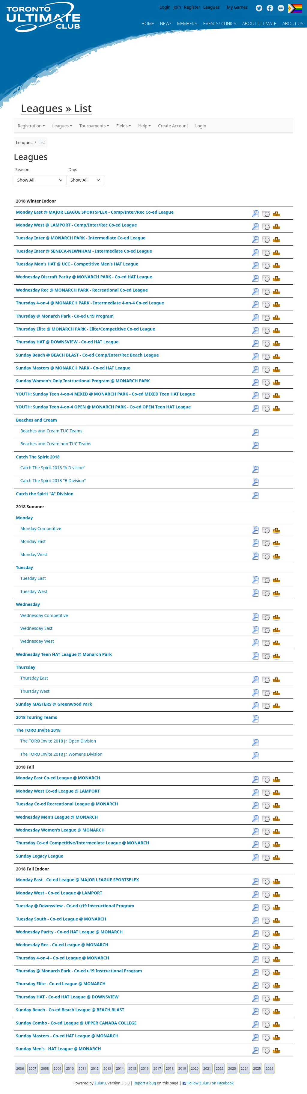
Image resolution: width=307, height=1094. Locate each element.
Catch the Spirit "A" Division (44, 494)
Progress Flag (295, 8)
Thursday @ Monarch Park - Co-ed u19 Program (65, 316)
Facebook (270, 8)
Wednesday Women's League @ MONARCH (60, 830)
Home (148, 23)
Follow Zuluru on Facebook (210, 1083)
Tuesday (24, 567)
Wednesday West (37, 641)
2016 (145, 1068)
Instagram (281, 8)
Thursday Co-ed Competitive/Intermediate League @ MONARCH (82, 843)
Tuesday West (33, 591)
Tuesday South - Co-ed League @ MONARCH (61, 919)
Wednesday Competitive (44, 615)
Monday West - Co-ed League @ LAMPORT (59, 893)
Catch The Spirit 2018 (38, 457)
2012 (95, 1068)
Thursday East (34, 678)
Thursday (25, 667)
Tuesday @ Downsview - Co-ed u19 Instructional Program (75, 906)
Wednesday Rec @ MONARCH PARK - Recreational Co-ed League (82, 290)
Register (192, 7)
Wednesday (28, 604)
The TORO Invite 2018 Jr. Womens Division (61, 754)
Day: (72, 169)
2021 (207, 1068)
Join (177, 7)
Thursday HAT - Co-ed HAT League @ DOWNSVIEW (67, 997)
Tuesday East (33, 578)
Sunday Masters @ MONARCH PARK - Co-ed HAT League (73, 368)
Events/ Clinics (219, 23)
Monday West (33, 554)
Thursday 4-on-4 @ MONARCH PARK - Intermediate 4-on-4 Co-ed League (90, 303)
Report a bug (144, 1083)
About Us (292, 23)
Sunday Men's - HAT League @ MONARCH (58, 1048)
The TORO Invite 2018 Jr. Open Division (58, 741)
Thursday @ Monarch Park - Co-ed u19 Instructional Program (79, 971)
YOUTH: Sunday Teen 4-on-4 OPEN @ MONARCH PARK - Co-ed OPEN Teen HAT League (103, 407)
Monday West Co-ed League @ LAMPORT (58, 791)
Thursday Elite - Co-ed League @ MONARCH (61, 983)
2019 (182, 1068)
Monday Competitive (40, 528)
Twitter (259, 8)
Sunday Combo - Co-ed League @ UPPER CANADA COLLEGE (76, 1023)
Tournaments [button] (92, 126)
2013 (107, 1068)
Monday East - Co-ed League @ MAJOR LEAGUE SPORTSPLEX (77, 879)
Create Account (173, 126)
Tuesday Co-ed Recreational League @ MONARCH (67, 804)
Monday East (33, 541)
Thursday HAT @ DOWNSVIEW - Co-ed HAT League (67, 342)
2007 (33, 1068)
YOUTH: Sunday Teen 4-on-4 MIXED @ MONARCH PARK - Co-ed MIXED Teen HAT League (105, 394)
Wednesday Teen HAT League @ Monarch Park (64, 654)
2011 (82, 1068)
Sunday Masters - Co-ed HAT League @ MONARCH (67, 1036)
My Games (237, 7)
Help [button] (143, 126)
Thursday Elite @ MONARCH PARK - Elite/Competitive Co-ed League (85, 329)
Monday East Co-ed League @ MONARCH (58, 778)
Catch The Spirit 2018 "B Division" (53, 480)
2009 (57, 1068)
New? (165, 23)
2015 (132, 1068)
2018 (170, 1068)
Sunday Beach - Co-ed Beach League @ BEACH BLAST (70, 1009)
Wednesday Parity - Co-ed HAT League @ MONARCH (69, 932)
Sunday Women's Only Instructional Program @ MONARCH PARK (83, 381)
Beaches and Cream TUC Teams (51, 431)
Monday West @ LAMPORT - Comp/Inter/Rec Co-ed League (76, 225)
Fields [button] (122, 126)
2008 (45, 1068)
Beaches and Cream (36, 420)
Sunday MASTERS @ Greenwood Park (54, 704)
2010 (70, 1068)
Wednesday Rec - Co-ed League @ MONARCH (62, 944)
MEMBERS (187, 23)
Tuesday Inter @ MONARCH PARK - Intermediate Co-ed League (80, 238)
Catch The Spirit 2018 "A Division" (52, 467)
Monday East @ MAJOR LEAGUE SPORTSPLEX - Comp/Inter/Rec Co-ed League (95, 212)
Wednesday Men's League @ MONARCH (57, 817)
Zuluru (100, 1083)
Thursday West (34, 691)
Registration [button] (30, 126)
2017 (157, 1068)
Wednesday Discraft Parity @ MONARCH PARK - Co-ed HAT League (84, 277)
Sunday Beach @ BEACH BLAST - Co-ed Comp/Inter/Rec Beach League (87, 355)
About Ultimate (259, 23)
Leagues (211, 7)
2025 (257, 1068)
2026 (269, 1068)
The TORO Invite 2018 (38, 730)
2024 (245, 1068)
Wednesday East (36, 628)
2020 (195, 1068)
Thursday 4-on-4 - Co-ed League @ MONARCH (62, 958)
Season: (23, 169)
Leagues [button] (60, 126)
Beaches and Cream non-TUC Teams (55, 443)
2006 (20, 1068)
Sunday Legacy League (39, 856)
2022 (220, 1068)
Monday (24, 517)
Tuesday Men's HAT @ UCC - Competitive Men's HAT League (77, 264)
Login (165, 7)
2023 (232, 1068)
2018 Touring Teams (36, 717)
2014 (120, 1068)
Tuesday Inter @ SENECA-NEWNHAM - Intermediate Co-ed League (84, 251)
